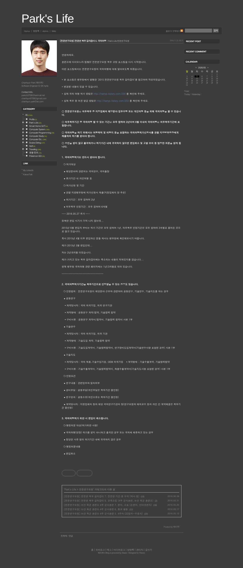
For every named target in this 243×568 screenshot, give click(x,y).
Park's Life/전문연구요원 (118, 40)
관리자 (139, 550)
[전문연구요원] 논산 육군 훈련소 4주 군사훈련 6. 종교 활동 (96, 509)
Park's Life (48, 18)
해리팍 (101, 553)
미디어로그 (119, 550)
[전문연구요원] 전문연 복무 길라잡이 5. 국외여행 (83, 40)
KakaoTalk (28, 174)
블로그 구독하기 (173, 31)
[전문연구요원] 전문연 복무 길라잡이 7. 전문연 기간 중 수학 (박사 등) (101, 496)
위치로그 (100, 550)
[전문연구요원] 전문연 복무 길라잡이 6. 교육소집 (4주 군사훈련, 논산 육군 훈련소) (108, 500)
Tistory (142, 553)
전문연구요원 (86, 489)
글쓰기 (148, 550)
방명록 (36, 31)
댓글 (71, 535)
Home (27, 31)
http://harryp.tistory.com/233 (113, 100)
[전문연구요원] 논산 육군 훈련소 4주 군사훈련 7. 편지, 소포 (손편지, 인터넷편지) (108, 504)
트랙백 (64, 535)
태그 (109, 550)
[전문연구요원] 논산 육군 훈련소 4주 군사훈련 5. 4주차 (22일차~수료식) (103, 513)
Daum (124, 553)
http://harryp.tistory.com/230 (110, 93)
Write (54, 31)
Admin (45, 31)
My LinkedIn (28, 170)
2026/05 (202, 67)
